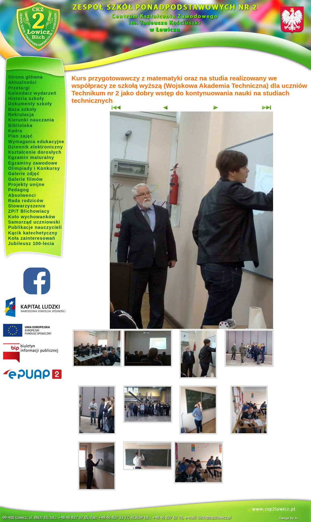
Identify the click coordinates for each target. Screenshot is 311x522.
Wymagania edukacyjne (36, 141)
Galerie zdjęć (23, 173)
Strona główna (25, 77)
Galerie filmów (25, 179)
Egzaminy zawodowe (33, 163)
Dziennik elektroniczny (35, 146)
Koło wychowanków (31, 216)
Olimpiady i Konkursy (34, 168)
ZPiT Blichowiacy (29, 211)
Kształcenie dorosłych (35, 152)
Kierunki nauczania (31, 119)
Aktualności (22, 82)
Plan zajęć (20, 136)
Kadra (15, 130)
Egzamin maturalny (31, 157)
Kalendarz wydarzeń (32, 93)
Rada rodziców (26, 200)
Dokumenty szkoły (30, 103)
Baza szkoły (22, 109)
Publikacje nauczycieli (35, 227)
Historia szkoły (26, 98)
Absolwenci (22, 195)
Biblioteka (20, 125)
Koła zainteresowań (31, 238)
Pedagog (18, 189)
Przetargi (19, 87)
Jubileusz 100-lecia (31, 243)
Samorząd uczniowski (34, 222)
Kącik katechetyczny (33, 232)
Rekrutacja (21, 114)
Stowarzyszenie (27, 205)
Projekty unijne (26, 184)
